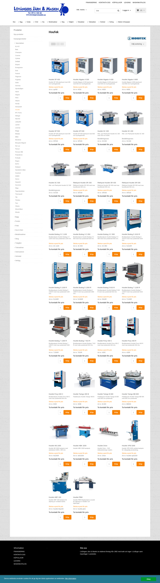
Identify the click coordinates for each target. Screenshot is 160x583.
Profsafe (18, 159)
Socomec (18, 186)
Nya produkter (18, 36)
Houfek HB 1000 (55, 446)
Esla (16, 72)
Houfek (17, 111)
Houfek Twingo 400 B (81, 394)
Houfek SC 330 (103, 131)
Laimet (17, 126)
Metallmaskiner (53, 22)
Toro (16, 204)
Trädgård (71, 22)
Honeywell (18, 108)
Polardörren (19, 156)
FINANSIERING (91, 2)
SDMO (17, 177)
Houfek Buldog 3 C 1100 (58, 234)
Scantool (18, 174)
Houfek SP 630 (78, 131)
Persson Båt (19, 153)
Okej (148, 579)
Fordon (28, 22)
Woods (17, 213)
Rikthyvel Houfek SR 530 (131, 183)
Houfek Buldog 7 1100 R (131, 287)
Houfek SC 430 (127, 131)
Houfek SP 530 (54, 131)
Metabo (17, 135)
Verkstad (102, 22)
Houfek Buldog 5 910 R (106, 287)
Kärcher (17, 120)
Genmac (18, 87)
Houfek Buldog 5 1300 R (82, 287)
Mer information (77, 579)
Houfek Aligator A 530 (81, 79)
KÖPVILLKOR (117, 2)
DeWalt (17, 63)
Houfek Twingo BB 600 (130, 394)
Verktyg (111, 22)
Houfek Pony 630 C (56, 394)
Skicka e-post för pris (56, 87)
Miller (17, 138)
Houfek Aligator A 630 (105, 79)
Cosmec (17, 57)
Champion (18, 54)
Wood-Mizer (19, 210)
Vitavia (17, 207)
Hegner (17, 96)
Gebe (17, 84)
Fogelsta (18, 81)
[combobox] (82, 10)
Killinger (17, 117)
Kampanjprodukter (20, 40)
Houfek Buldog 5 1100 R (58, 287)
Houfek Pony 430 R (129, 341)
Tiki (16, 198)
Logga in (126, 10)
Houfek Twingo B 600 (105, 394)
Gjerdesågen (19, 90)
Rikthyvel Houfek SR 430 (107, 183)
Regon (17, 162)
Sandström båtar (20, 171)
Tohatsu (17, 201)
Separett (18, 183)
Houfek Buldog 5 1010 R (131, 234)
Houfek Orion (102, 446)
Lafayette (18, 123)
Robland (18, 168)
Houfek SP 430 (54, 79)
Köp (67, 98)
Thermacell (18, 195)
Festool (17, 75)
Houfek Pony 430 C (105, 341)
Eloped (17, 66)
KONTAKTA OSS (104, 2)
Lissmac (17, 129)
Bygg (21, 22)
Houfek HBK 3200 (79, 446)
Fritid (36, 22)
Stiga (16, 189)
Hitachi (17, 102)
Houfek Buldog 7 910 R (81, 341)
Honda (17, 105)
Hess (16, 99)
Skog (63, 22)
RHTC (17, 165)
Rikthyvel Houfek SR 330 (82, 183)
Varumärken (19, 45)
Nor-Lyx (17, 147)
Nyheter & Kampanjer (124, 22)
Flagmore (18, 78)
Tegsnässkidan (20, 192)
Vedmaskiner (92, 22)
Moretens (18, 141)
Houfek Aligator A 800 (130, 79)
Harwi (17, 93)
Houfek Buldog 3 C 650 (81, 234)
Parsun (17, 150)
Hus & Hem (18, 231)
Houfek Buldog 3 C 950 (106, 234)
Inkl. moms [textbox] (81, 10)
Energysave (19, 69)
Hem (14, 22)
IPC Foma (18, 114)
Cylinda (17, 60)
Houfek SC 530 (54, 183)
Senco (17, 180)
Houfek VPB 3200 (128, 446)
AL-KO (17, 48)
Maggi (17, 132)
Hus (43, 22)
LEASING (127, 2)
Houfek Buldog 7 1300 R (58, 341)
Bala (16, 51)
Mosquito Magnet (20, 144)
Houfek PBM (77, 497)
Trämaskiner (81, 22)
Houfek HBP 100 (55, 497)
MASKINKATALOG (139, 2)
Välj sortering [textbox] (136, 44)
